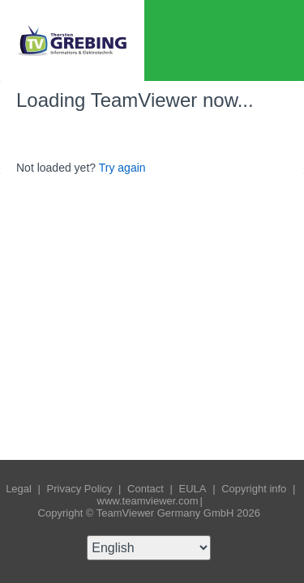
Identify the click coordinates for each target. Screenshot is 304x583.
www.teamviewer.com (148, 501)
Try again (122, 167)
